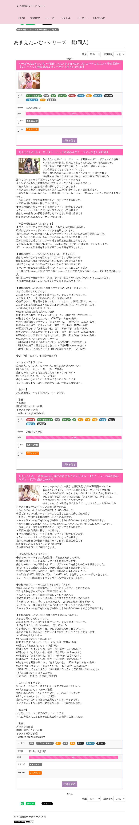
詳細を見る (69, 140)
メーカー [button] (82, 17)
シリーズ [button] (50, 17)
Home (21, 17)
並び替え (107, 54)
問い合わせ (99, 17)
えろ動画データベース (31, 6)
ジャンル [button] (66, 17)
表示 (83, 54)
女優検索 (35, 17)
